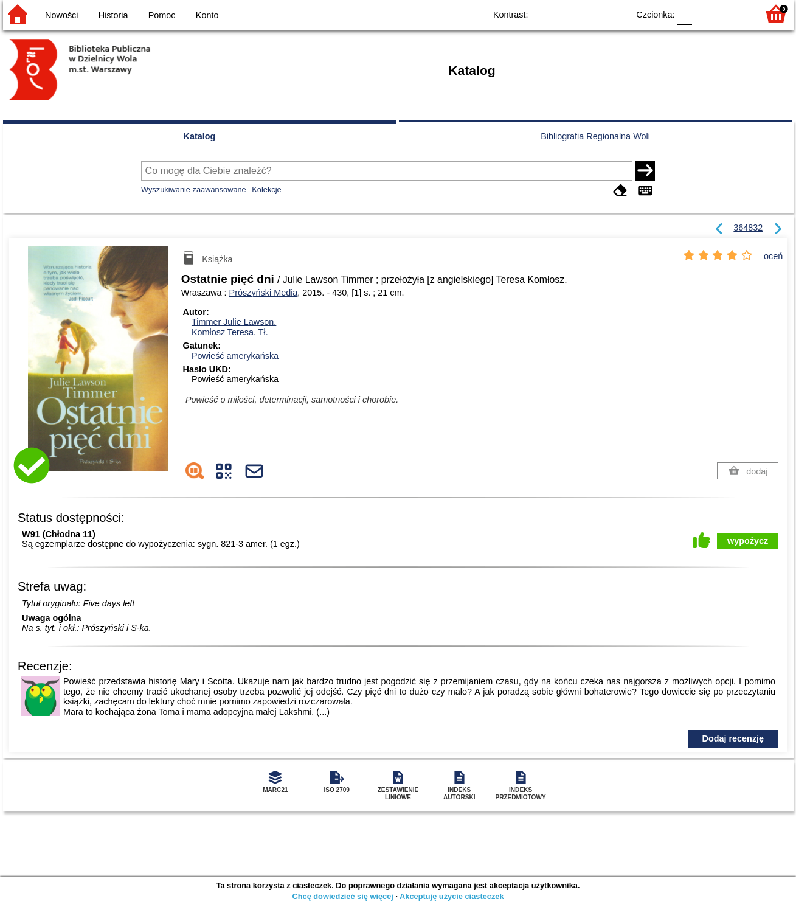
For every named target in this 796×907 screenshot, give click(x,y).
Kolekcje (266, 189)
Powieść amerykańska (235, 356)
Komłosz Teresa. (230, 332)
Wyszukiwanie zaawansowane (193, 189)
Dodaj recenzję (733, 738)
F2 (734, 14)
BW (567, 14)
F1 (705, 14)
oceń (773, 256)
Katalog (200, 136)
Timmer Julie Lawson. (234, 322)
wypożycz (747, 541)
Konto (207, 15)
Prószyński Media (263, 292)
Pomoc (162, 15)
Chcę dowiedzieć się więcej (342, 896)
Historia (113, 15)
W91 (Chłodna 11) (58, 534)
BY (615, 14)
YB (590, 14)
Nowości (61, 15)
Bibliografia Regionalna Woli (595, 136)
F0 (685, 14)
